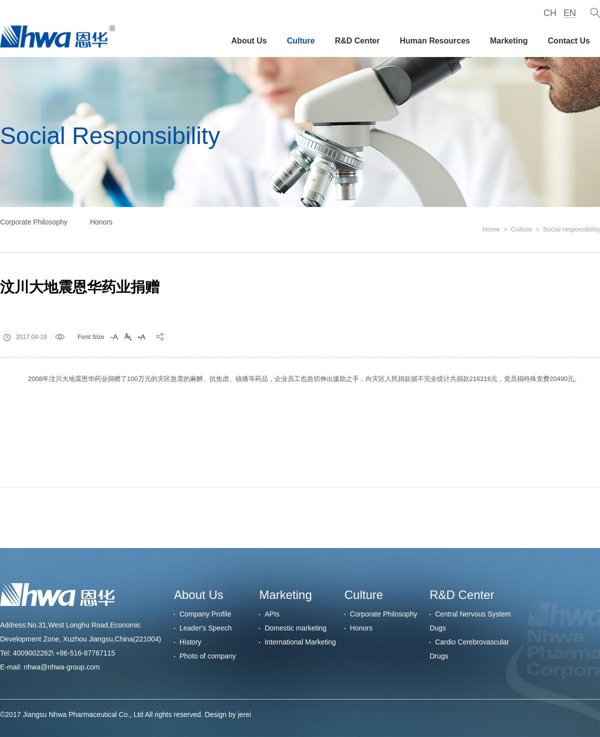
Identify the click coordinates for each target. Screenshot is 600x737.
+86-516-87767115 (85, 653)
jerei (244, 714)
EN (570, 13)
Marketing (509, 40)
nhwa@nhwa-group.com (62, 667)
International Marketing (300, 642)
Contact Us (569, 40)
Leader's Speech (206, 628)
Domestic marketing (295, 628)
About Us (249, 40)
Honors (101, 222)
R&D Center (357, 40)
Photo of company (208, 656)
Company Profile (206, 614)
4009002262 (32, 653)
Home (491, 229)
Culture (301, 40)
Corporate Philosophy (34, 222)
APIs (272, 614)
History (191, 642)
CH (550, 13)
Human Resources (435, 40)
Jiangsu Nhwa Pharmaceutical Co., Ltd (82, 714)
